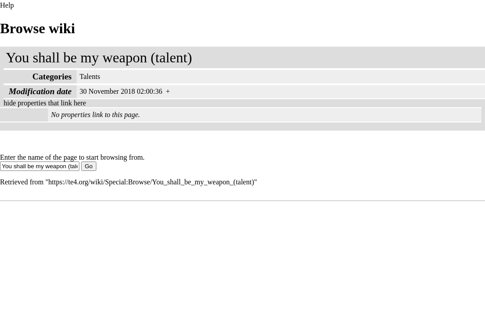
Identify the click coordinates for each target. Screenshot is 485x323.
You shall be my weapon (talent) (99, 57)
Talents (90, 76)
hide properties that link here (45, 103)
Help (7, 5)
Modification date (40, 91)
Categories (51, 76)
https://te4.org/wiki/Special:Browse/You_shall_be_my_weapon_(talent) (151, 182)
